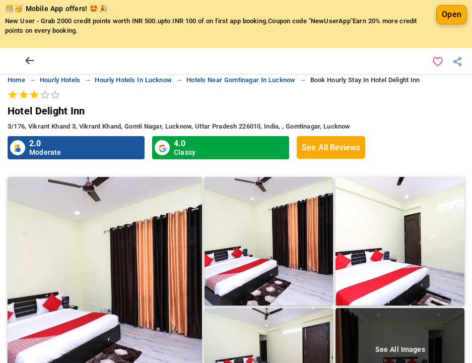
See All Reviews (331, 147)
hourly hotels (60, 80)
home (16, 80)
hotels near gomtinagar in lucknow (240, 80)
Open (451, 14)
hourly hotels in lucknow (133, 80)
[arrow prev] (29, 61)
